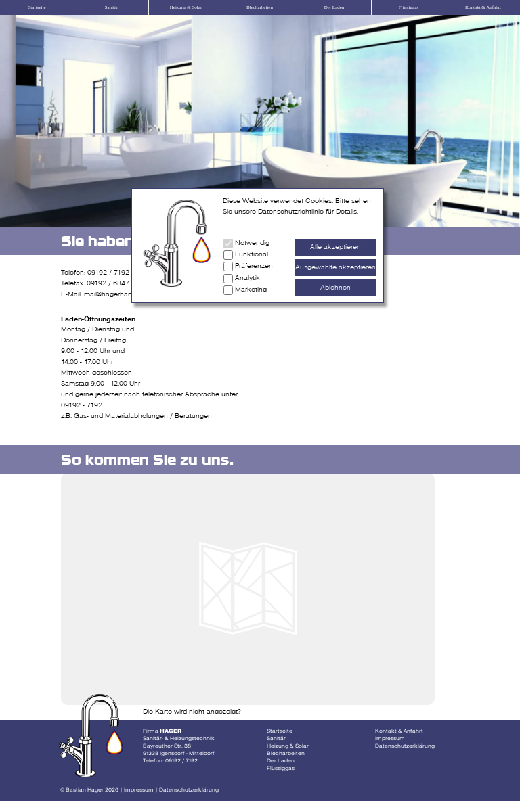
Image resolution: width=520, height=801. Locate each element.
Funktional (251, 254)
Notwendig (252, 243)
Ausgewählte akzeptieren (335, 267)
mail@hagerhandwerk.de (122, 294)
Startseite (36, 7)
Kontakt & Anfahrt (483, 7)
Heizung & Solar (186, 7)
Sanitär (111, 7)
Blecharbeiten (259, 7)
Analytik (247, 278)
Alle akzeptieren (335, 247)
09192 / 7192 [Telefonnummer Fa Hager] (181, 760)
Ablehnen (335, 287)
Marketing (251, 289)
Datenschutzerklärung (405, 745)
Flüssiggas (409, 7)
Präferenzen (254, 266)
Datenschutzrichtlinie (291, 212)
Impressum (390, 738)
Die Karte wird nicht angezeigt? (192, 712)
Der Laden (334, 7)
